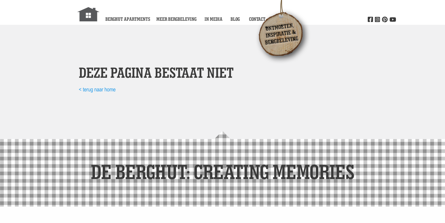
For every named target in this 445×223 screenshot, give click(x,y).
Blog (235, 19)
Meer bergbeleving (176, 19)
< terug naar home (97, 89)
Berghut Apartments (127, 19)
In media (213, 19)
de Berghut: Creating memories (222, 171)
